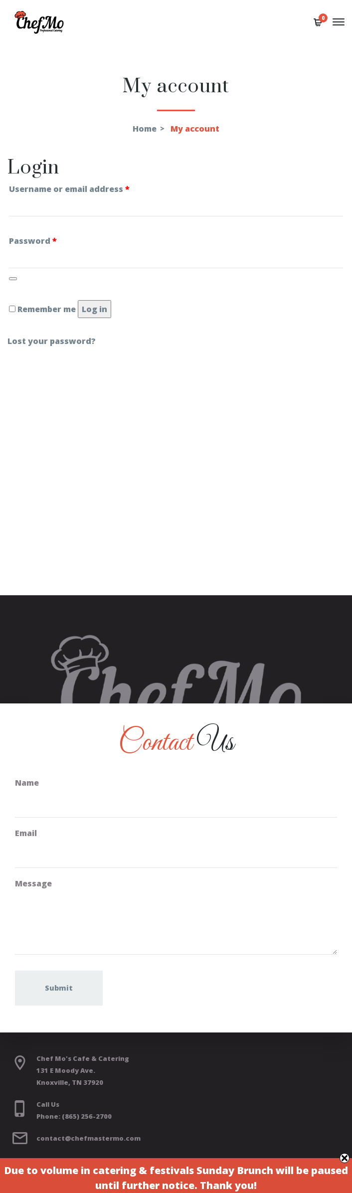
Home (145, 128)
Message (33, 883)
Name (27, 782)
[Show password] (13, 278)
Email (26, 833)
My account (195, 128)
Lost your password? (51, 341)
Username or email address (69, 188)
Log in (94, 309)
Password (33, 240)
